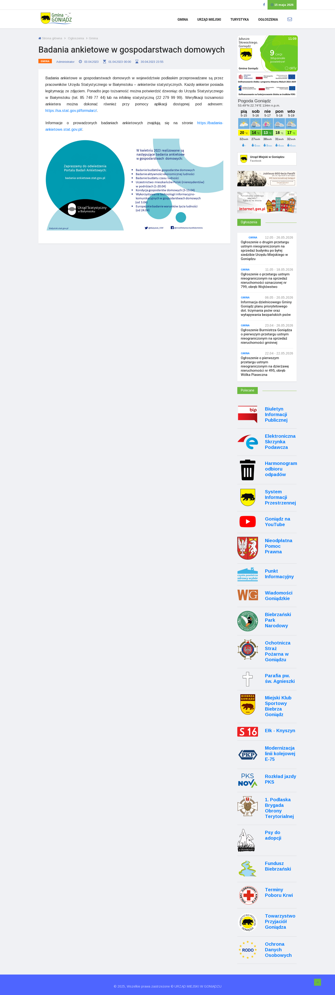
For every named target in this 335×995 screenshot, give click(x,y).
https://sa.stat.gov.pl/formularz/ (71, 111)
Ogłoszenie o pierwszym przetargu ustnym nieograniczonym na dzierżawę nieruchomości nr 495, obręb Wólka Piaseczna (265, 366)
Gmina (183, 19)
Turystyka (239, 19)
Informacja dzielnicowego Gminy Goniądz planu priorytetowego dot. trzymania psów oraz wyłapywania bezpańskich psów (266, 308)
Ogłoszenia (268, 19)
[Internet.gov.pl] (267, 209)
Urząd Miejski (209, 19)
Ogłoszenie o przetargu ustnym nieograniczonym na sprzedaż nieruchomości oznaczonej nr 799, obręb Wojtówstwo (265, 280)
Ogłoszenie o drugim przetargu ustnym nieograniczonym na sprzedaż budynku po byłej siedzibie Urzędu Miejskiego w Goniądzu (265, 250)
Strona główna (50, 38)
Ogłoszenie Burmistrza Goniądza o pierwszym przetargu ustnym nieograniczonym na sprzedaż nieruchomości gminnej (266, 336)
